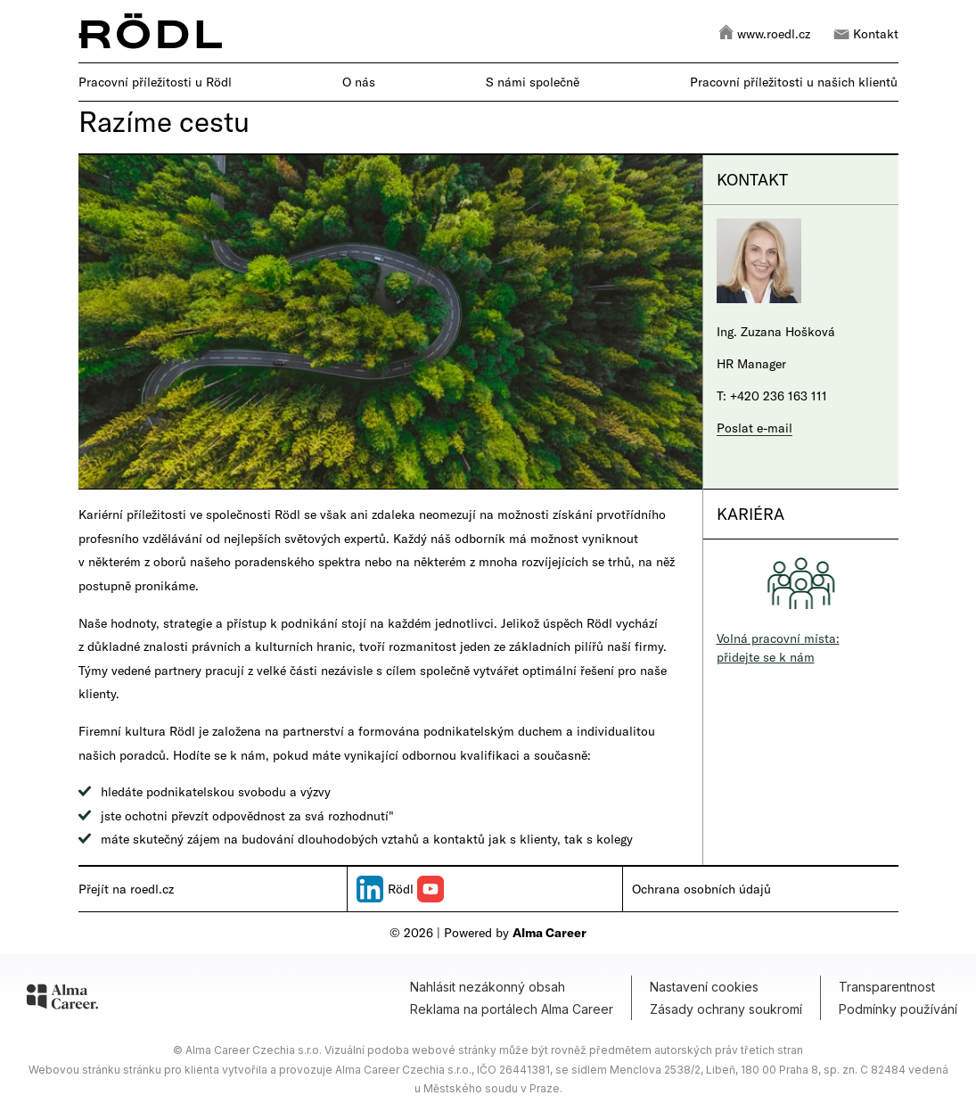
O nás (358, 81)
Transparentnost (887, 986)
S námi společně (532, 81)
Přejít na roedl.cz (126, 888)
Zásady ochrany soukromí (726, 1009)
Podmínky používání (898, 1009)
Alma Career (549, 932)
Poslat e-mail (754, 427)
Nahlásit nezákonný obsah (487, 986)
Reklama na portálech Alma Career (511, 1009)
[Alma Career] (62, 1000)
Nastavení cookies (704, 986)
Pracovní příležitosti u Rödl (155, 81)
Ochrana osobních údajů (701, 888)
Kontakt (865, 31)
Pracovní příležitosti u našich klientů (794, 81)
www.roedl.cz (763, 31)
